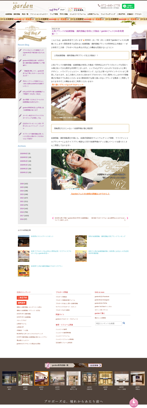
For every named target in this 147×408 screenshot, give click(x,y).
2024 (22, 191)
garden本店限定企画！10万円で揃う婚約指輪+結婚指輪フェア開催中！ (34, 63)
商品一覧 (25, 14)
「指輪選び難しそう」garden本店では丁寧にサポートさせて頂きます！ (33, 73)
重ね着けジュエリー (23, 340)
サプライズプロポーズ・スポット (66, 307)
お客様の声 (20, 327)
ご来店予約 (121, 14)
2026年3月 (24, 165)
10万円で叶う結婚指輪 (24, 317)
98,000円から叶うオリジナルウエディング (30, 334)
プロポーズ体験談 (61, 297)
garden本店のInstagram (102, 300)
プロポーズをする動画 (63, 310)
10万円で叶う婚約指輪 (24, 314)
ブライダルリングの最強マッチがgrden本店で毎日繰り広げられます (34, 52)
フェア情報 (54, 14)
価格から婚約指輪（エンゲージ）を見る (29, 307)
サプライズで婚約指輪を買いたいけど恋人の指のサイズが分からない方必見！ (33, 136)
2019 (22, 208)
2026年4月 (24, 161)
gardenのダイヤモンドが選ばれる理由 (28, 343)
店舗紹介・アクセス (134, 14)
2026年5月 (24, 157)
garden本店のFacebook (102, 296)
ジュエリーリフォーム (78, 14)
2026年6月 (24, 153)
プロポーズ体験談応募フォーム (65, 300)
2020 (22, 205)
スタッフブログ (21, 320)
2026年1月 (24, 172)
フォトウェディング (108, 14)
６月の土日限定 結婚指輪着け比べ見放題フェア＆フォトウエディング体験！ (73, 19)
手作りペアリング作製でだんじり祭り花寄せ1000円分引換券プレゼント (33, 83)
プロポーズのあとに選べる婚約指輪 (67, 303)
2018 (22, 212)
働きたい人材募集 (100, 318)
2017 (22, 216)
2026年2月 (24, 169)
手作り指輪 (64, 14)
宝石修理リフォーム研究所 (64, 342)
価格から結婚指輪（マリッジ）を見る (28, 310)
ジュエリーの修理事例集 (63, 332)
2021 (22, 201)
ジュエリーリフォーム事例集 (65, 339)
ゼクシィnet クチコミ (101, 310)
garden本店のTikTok (101, 303)
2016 (22, 219)
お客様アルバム (93, 14)
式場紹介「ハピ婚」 (23, 330)
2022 (22, 198)
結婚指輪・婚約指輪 (13, 14)
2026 (22, 184)
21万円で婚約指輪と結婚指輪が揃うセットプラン (32, 337)
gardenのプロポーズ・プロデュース (67, 319)
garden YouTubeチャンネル (103, 306)
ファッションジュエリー (39, 14)
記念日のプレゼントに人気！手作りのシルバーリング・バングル (33, 126)
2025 (22, 187)
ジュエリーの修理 (61, 329)
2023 (22, 194)
